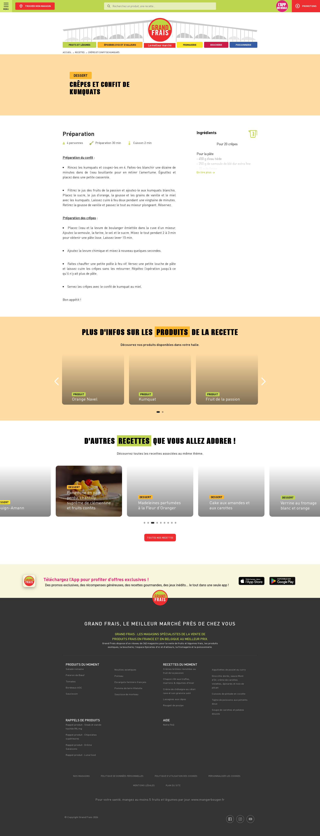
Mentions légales (144, 785)
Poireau (118, 675)
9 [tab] (177, 524)
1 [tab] (159, 413)
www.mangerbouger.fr (207, 799)
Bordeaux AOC (74, 687)
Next (263, 382)
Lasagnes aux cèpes (174, 699)
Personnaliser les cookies (224, 775)
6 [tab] (166, 524)
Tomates (71, 681)
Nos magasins (81, 775)
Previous (56, 382)
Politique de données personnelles (122, 775)
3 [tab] (153, 524)
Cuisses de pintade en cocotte (228, 693)
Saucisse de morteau (126, 694)
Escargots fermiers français (130, 682)
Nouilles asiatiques (125, 669)
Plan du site (173, 785)
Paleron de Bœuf (75, 675)
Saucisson (72, 693)
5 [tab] (162, 524)
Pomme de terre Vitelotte (128, 688)
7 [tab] (169, 524)
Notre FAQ (168, 724)
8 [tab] (173, 524)
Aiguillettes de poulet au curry (229, 669)
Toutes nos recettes (160, 537)
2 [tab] (164, 413)
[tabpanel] (93, 379)
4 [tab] (158, 524)
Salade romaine (75, 669)
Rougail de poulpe (173, 705)
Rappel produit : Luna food (81, 754)
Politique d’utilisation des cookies (176, 775)
